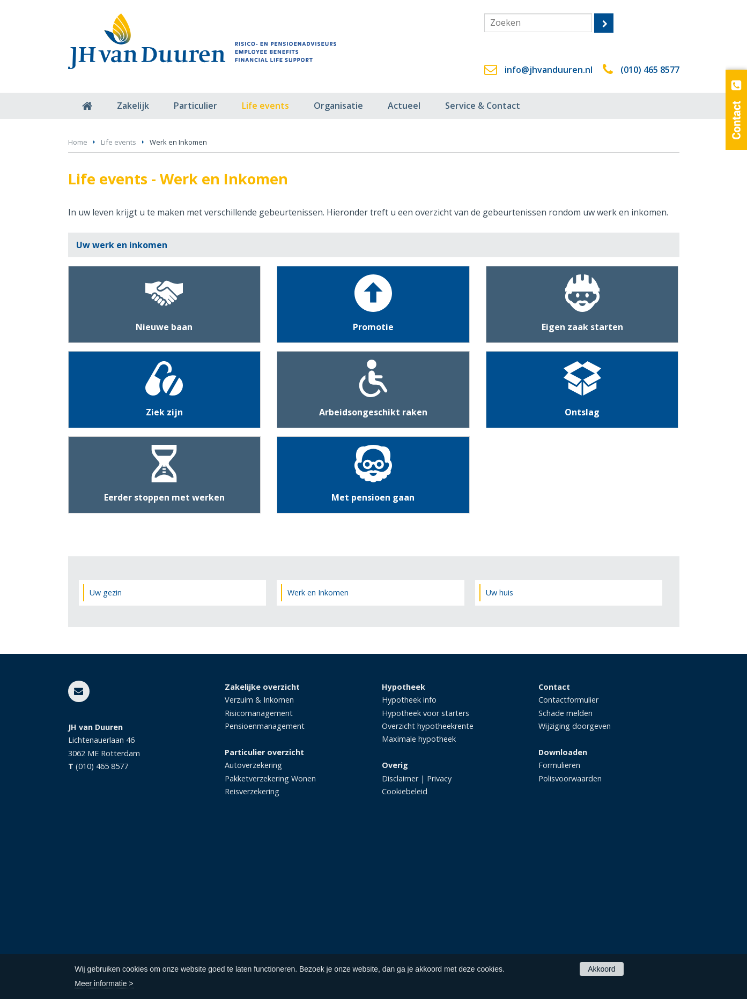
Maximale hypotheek (419, 896)
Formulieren (559, 923)
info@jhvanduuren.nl (549, 70)
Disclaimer (400, 936)
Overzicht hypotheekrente (428, 883)
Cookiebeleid (404, 949)
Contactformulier (568, 857)
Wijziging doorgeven (574, 883)
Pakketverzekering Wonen (270, 936)
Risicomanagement (259, 870)
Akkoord (601, 969)
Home (77, 299)
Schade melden (565, 870)
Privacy (439, 936)
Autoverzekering (253, 923)
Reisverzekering (252, 949)
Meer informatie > (104, 983)
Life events (118, 299)
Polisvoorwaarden (570, 936)
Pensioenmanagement (265, 883)
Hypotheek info (409, 857)
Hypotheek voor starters (425, 870)
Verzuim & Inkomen (259, 857)
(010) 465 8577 (649, 70)
